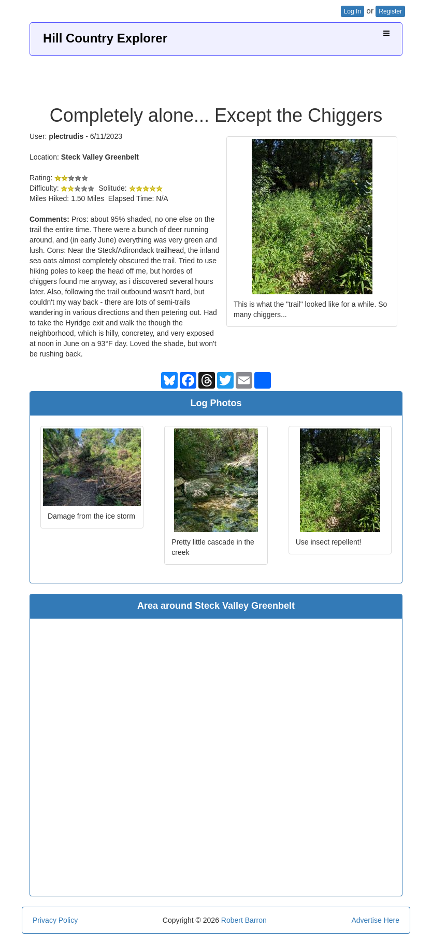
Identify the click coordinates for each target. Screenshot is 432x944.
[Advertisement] (216, 76)
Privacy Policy (55, 920)
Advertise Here (375, 920)
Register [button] (390, 11)
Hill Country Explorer (105, 38)
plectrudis (66, 136)
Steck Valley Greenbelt (100, 157)
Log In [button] (352, 11)
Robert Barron (244, 920)
